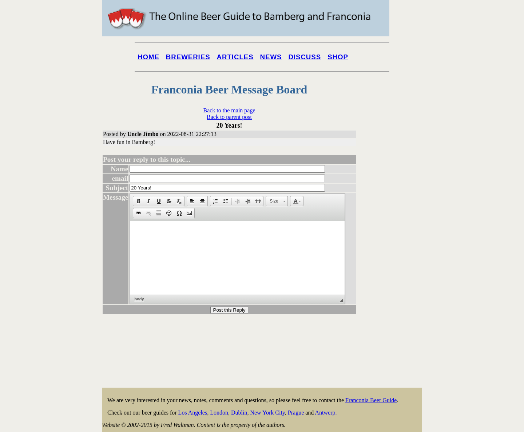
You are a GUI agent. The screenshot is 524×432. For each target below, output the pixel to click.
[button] (138, 201)
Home (148, 57)
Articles (235, 57)
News (271, 57)
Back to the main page (229, 110)
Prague (296, 412)
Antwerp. (326, 412)
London (219, 412)
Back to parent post (229, 117)
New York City (267, 412)
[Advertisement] (393, 277)
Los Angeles (192, 412)
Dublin (239, 412)
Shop (338, 57)
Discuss (304, 57)
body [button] (139, 299)
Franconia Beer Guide (371, 400)
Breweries (188, 57)
